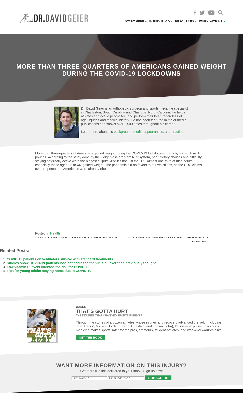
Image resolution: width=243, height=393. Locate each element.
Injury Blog (159, 21)
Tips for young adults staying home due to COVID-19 (49, 271)
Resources (184, 21)
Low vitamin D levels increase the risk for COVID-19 (48, 267)
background (123, 132)
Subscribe (158, 378)
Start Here (134, 21)
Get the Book (90, 337)
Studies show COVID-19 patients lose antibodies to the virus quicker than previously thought (81, 263)
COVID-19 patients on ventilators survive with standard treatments (60, 259)
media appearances (148, 132)
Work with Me (211, 21)
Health (55, 233)
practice (177, 132)
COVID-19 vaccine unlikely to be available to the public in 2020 (76, 237)
